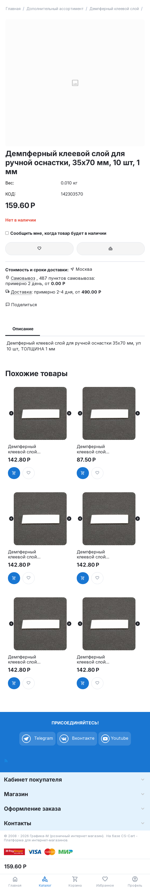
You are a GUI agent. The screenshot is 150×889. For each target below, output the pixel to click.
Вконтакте (77, 738)
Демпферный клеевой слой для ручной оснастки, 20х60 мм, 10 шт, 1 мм (94, 554)
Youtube (114, 738)
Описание (23, 328)
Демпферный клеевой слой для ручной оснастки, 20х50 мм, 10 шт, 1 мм (25, 554)
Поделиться (21, 304)
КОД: (10, 194)
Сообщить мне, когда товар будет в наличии (55, 233)
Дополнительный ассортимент (55, 8)
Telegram (37, 738)
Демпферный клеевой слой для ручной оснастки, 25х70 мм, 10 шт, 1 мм (25, 660)
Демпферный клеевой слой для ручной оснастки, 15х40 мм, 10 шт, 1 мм (25, 449)
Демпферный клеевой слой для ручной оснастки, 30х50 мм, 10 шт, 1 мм (94, 660)
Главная (13, 8)
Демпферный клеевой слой (114, 8)
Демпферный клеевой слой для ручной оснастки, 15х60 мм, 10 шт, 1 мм (94, 449)
